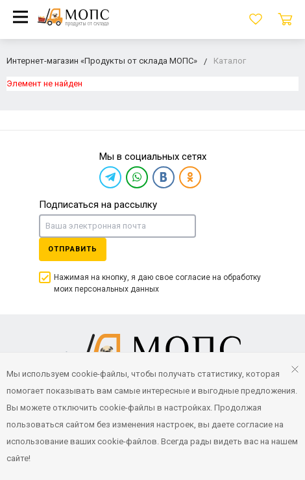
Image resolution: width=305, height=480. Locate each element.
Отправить (72, 249)
